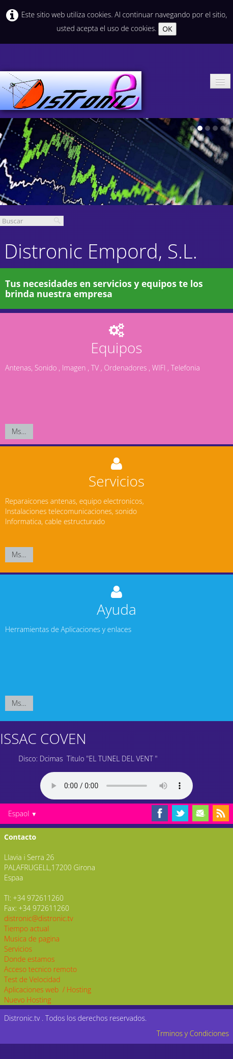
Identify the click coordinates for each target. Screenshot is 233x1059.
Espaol (22, 813)
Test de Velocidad (32, 979)
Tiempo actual (26, 928)
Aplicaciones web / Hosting (47, 989)
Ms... (19, 431)
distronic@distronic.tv (38, 918)
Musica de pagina (32, 938)
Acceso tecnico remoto (40, 969)
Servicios (18, 949)
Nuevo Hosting (27, 1000)
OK (167, 29)
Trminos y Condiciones (193, 1033)
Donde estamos (29, 959)
